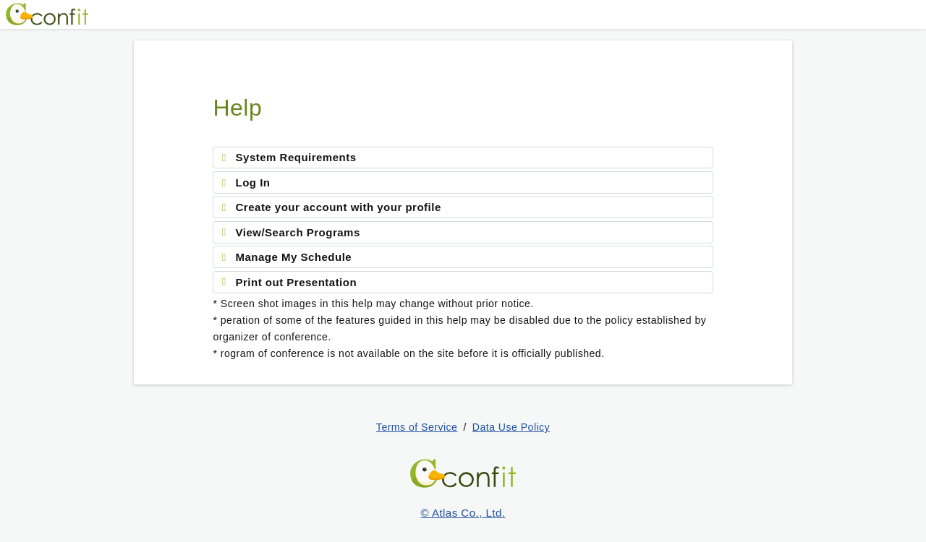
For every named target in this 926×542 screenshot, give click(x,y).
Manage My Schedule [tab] (294, 257)
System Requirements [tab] (296, 157)
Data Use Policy (511, 427)
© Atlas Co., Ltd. (463, 513)
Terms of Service (417, 427)
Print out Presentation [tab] (296, 282)
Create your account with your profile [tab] (338, 207)
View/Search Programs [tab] (298, 232)
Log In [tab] (253, 182)
